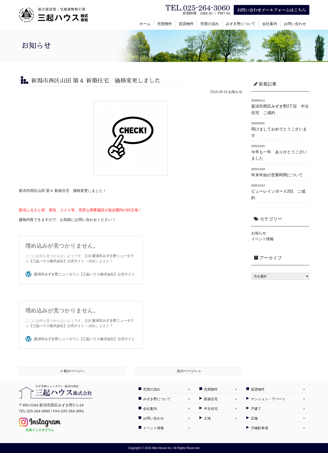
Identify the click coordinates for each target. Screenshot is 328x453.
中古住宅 (211, 409)
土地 (207, 418)
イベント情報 (262, 239)
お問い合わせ (295, 24)
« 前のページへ (72, 371)
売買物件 (164, 24)
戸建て (256, 409)
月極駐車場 (259, 428)
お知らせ (235, 92)
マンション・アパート (268, 399)
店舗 (254, 418)
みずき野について (240, 24)
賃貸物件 (186, 24)
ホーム (144, 24)
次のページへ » (189, 371)
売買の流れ (209, 24)
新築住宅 (211, 399)
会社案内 (269, 24)
